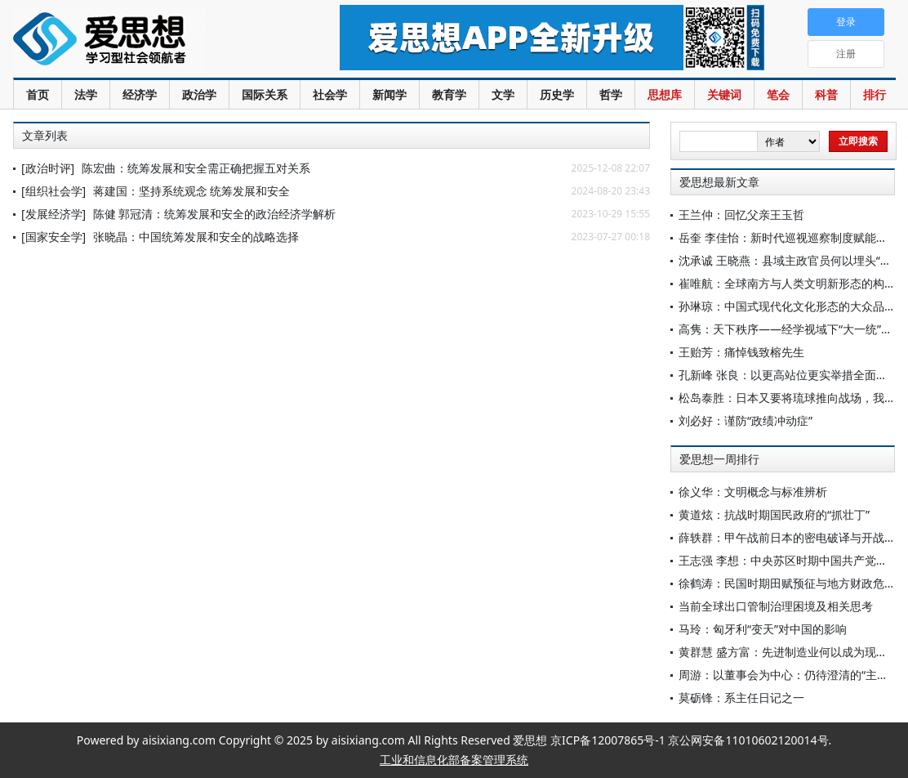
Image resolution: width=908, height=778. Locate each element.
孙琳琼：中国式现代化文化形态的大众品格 (787, 306)
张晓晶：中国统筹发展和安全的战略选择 (196, 236)
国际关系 (264, 94)
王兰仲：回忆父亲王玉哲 (741, 214)
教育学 (449, 94)
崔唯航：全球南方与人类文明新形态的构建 (787, 283)
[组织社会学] (53, 191)
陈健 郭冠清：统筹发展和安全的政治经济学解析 (214, 213)
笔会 (778, 94)
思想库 (665, 94)
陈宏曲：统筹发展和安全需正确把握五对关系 (196, 168)
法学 (85, 94)
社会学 (330, 94)
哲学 (610, 94)
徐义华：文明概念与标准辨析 (753, 491)
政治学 (199, 94)
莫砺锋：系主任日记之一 (741, 697)
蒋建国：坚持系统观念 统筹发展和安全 (192, 191)
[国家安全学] (53, 236)
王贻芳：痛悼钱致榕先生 (741, 352)
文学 (503, 94)
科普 (826, 94)
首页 (37, 94)
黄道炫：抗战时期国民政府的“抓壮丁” (774, 514)
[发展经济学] (53, 213)
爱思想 (143, 41)
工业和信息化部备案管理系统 (454, 759)
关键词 (724, 94)
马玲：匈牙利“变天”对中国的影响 (763, 629)
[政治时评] (47, 168)
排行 (874, 94)
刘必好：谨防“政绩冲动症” (745, 420)
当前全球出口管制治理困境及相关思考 (776, 606)
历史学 (557, 94)
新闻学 (389, 94)
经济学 (139, 94)
